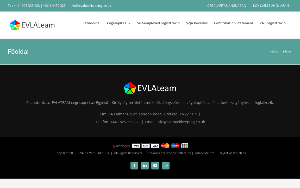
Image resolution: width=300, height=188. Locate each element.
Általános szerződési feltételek (169, 153)
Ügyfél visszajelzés (232, 153)
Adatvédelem (204, 153)
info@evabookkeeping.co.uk (91, 5)
